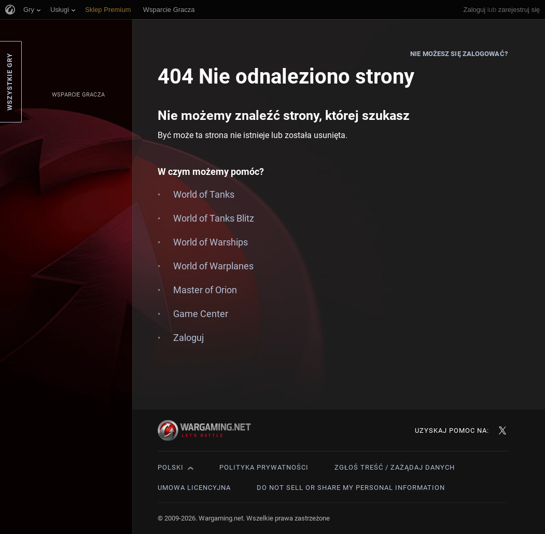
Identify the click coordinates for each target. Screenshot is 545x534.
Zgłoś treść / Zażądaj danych (394, 467)
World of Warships (210, 242)
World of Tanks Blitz (213, 218)
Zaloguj (475, 9)
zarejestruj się (519, 9)
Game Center (200, 313)
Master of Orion (205, 289)
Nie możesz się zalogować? (459, 54)
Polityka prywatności (264, 467)
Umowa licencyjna (194, 487)
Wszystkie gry (9, 82)
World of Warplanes (213, 266)
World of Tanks (203, 194)
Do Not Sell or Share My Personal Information (351, 487)
